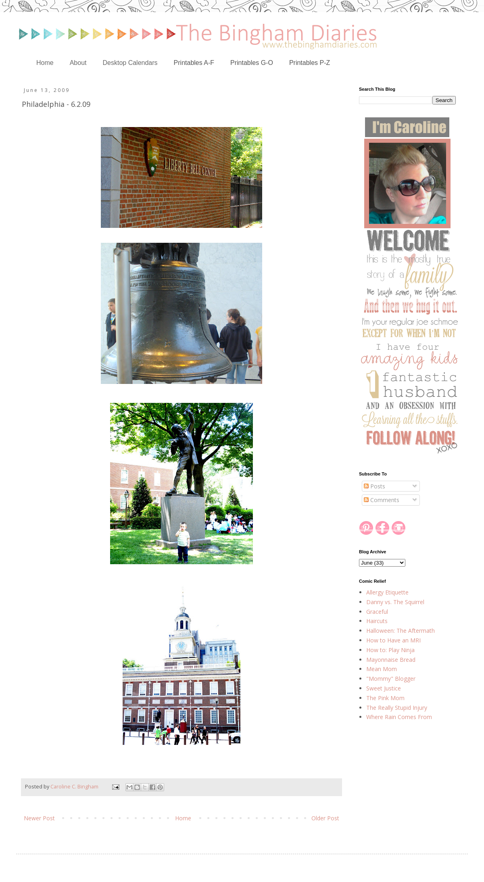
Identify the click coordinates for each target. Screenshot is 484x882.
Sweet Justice (383, 688)
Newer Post (39, 818)
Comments (381, 500)
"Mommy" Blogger (390, 678)
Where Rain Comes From (399, 717)
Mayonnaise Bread (390, 659)
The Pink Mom (385, 698)
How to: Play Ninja (390, 650)
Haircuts (377, 621)
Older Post (325, 818)
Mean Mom (381, 669)
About (78, 62)
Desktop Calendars (130, 62)
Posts (374, 486)
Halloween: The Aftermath (400, 630)
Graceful (377, 611)
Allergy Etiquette (387, 592)
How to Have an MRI (393, 640)
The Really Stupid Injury (396, 707)
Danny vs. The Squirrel (395, 602)
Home (45, 62)
